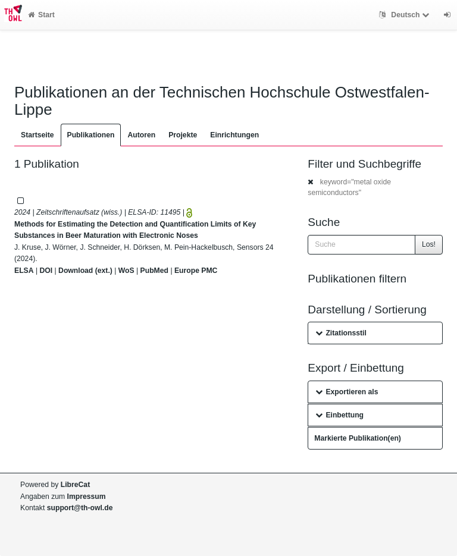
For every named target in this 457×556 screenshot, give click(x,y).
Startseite (37, 135)
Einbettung (339, 415)
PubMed (154, 270)
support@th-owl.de (80, 508)
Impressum (86, 496)
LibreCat (75, 484)
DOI (45, 270)
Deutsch (405, 15)
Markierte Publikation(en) (357, 438)
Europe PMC (195, 270)
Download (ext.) (85, 270)
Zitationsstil (340, 333)
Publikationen (91, 135)
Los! (429, 244)
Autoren (141, 135)
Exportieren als (346, 392)
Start (41, 15)
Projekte (182, 135)
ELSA (24, 270)
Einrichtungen (234, 135)
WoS (126, 270)
